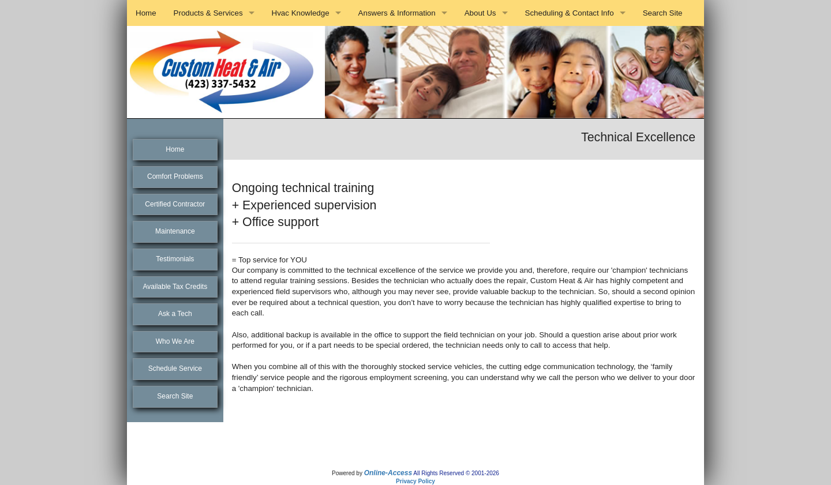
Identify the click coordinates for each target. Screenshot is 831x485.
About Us (480, 13)
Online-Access (388, 473)
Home (146, 13)
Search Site (663, 13)
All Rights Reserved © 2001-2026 (456, 473)
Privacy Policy (415, 481)
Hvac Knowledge (301, 13)
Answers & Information (397, 13)
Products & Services (208, 13)
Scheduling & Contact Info (569, 13)
